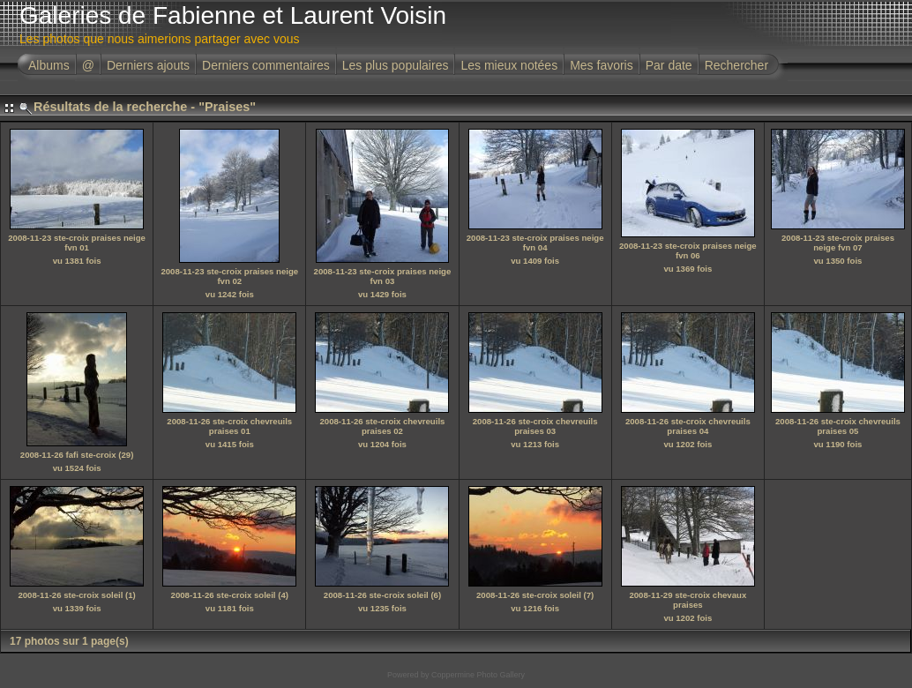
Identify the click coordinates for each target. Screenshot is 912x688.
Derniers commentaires (266, 65)
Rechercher (736, 65)
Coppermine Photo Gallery (478, 674)
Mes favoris (601, 65)
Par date (669, 65)
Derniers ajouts (148, 65)
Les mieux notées (508, 65)
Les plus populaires (395, 65)
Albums (49, 65)
